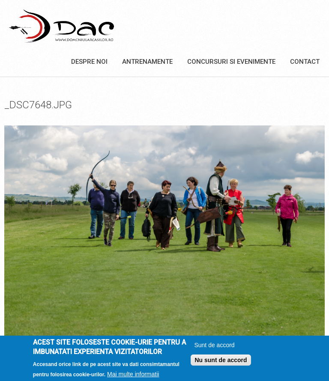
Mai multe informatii (133, 377)
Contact (305, 61)
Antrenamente (147, 61)
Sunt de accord (214, 347)
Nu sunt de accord (220, 362)
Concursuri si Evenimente (231, 61)
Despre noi (89, 61)
